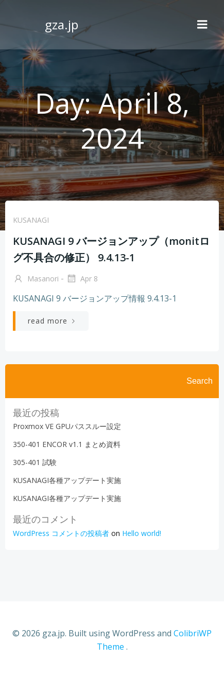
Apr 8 (82, 279)
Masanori (36, 279)
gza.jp (61, 24)
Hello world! (141, 533)
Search (199, 381)
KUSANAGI (31, 220)
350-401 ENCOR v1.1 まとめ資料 (66, 444)
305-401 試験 (35, 462)
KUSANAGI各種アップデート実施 (67, 480)
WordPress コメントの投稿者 (61, 533)
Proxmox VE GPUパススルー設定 (67, 426)
